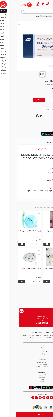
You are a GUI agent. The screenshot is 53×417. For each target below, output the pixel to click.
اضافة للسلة (23, 100)
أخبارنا (26, 350)
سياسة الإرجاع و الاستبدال (26, 366)
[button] (28, 4)
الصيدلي (26, 379)
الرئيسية (48, 16)
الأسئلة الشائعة (26, 352)
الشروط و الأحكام (26, 364)
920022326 (26, 323)
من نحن (27, 348)
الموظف (26, 381)
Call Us (47, 109)
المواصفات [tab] (33, 142)
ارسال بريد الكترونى (36, 109)
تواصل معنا (26, 414)
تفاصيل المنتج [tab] (44, 142)
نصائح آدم (26, 377)
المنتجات (41, 16)
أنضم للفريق (26, 375)
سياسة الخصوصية (26, 362)
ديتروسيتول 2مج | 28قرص (28, 16)
